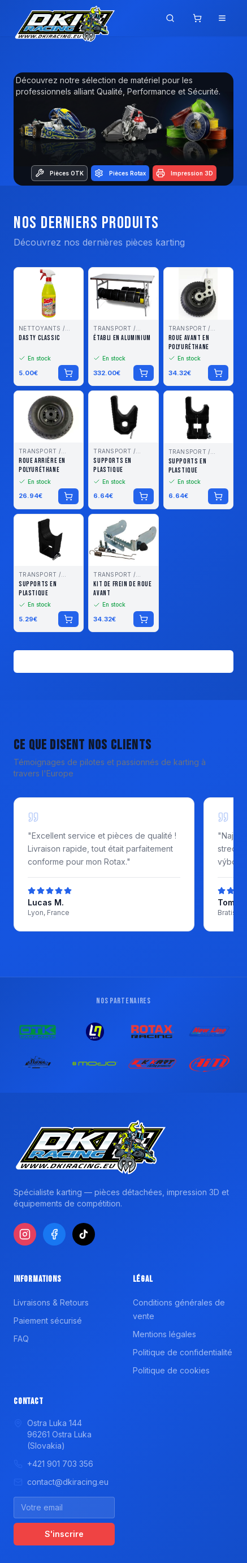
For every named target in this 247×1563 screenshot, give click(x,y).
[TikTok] (83, 1234)
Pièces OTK (59, 173)
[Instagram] (25, 1234)
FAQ (21, 1338)
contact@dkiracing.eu (61, 1482)
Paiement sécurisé (48, 1320)
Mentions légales (164, 1334)
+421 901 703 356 (53, 1463)
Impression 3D (184, 173)
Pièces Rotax (120, 173)
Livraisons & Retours (51, 1302)
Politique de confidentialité (182, 1352)
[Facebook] (54, 1234)
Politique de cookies (171, 1370)
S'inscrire (64, 1534)
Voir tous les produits (123, 661)
